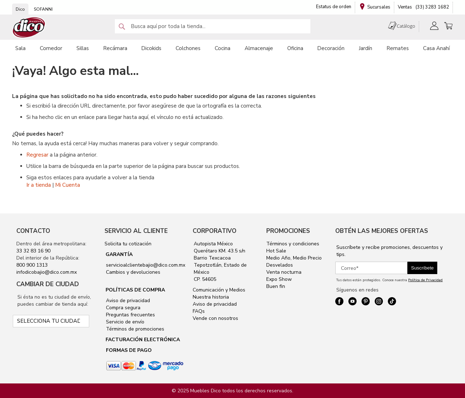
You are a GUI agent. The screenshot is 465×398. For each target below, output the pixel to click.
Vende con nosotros (215, 318)
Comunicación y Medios (219, 290)
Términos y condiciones (292, 243)
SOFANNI (43, 9)
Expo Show (279, 279)
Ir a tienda (38, 185)
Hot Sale (276, 250)
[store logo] (29, 27)
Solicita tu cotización (128, 243)
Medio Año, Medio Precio (294, 258)
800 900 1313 (32, 265)
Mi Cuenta (67, 185)
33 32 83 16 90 (33, 250)
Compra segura (122, 307)
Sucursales (378, 7)
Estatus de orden (333, 7)
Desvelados (279, 265)
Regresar (37, 154)
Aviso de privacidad (127, 300)
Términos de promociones (134, 329)
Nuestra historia (211, 297)
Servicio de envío (124, 321)
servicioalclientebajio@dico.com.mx (145, 265)
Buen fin (275, 286)
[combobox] (212, 26)
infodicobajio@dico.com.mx (46, 272)
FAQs (199, 311)
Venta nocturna (283, 272)
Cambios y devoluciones (132, 272)
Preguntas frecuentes (130, 314)
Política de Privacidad (425, 280)
